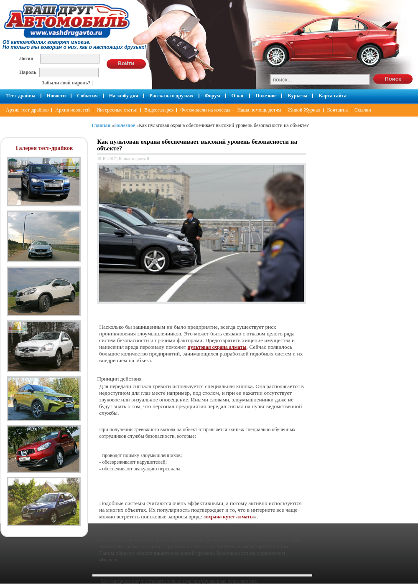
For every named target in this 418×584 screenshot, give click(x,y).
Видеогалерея (158, 110)
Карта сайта (333, 96)
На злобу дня (123, 96)
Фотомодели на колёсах (205, 110)
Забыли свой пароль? (66, 83)
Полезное (265, 96)
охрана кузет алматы (230, 517)
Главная (101, 125)
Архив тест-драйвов (27, 110)
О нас (238, 96)
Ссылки (362, 110)
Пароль (27, 72)
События (87, 96)
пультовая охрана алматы (217, 347)
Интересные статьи (117, 110)
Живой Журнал (304, 110)
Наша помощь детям (259, 110)
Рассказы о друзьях (172, 96)
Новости (56, 96)
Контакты (337, 110)
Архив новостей (72, 110)
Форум (212, 96)
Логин (26, 58)
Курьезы (297, 96)
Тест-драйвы (21, 96)
